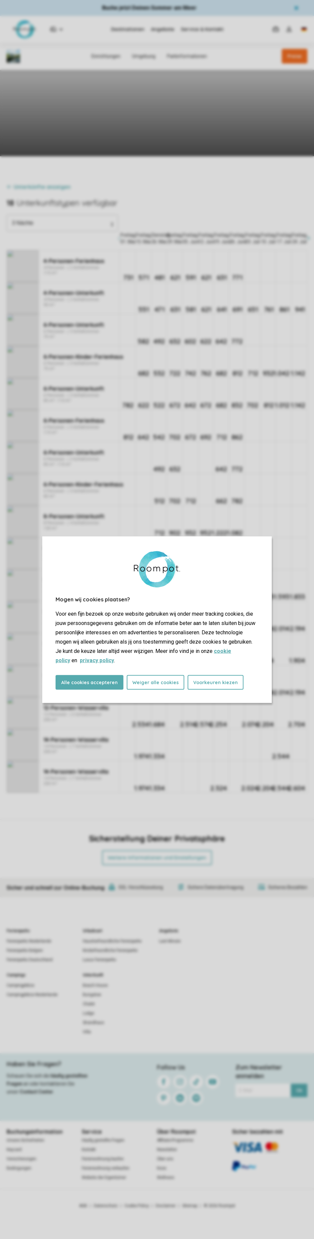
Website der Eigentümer (104, 1177)
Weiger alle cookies (155, 682)
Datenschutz (106, 1205)
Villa (87, 1032)
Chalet (89, 1004)
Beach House (95, 985)
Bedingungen (19, 1168)
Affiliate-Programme (175, 1140)
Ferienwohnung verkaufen (105, 1168)
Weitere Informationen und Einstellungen (157, 858)
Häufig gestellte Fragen (103, 1140)
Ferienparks (18, 931)
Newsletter (167, 1149)
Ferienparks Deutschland (30, 959)
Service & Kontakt (202, 29)
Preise (294, 56)
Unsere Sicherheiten (25, 1140)
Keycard (14, 1149)
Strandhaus (93, 1022)
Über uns (165, 1159)
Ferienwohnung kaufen (103, 1159)
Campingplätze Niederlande (32, 994)
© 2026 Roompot (219, 1205)
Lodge (88, 1013)
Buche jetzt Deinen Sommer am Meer (149, 8)
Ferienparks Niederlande (29, 941)
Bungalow (92, 994)
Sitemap (189, 1205)
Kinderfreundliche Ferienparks (110, 950)
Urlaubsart (92, 931)
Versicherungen (21, 1159)
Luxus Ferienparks (99, 959)
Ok (299, 1090)
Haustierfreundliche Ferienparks (112, 941)
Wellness (165, 1177)
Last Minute (170, 941)
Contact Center (36, 1091)
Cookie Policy (136, 1205)
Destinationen (127, 29)
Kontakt (89, 1149)
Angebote (162, 29)
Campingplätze (20, 985)
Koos (161, 1168)
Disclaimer (166, 1205)
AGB (83, 1205)
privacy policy (97, 660)
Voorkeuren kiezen (215, 682)
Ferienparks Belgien (25, 950)
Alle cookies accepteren (89, 682)
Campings (16, 975)
